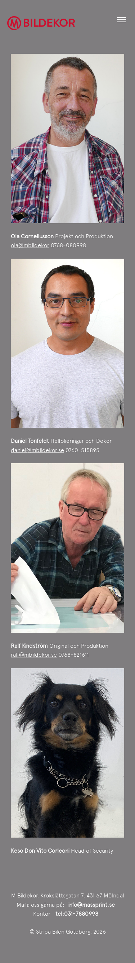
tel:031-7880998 (76, 913)
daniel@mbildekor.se (37, 450)
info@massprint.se (91, 904)
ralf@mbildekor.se (34, 654)
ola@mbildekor (30, 245)
